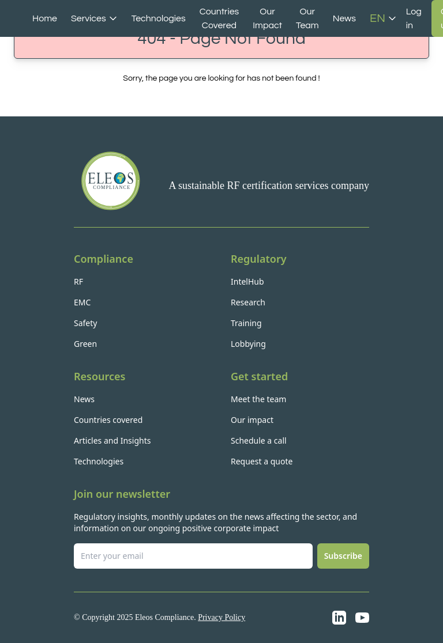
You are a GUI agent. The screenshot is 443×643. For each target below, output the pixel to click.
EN (383, 18)
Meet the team (258, 399)
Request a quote (261, 461)
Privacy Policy (221, 617)
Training (246, 322)
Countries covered (108, 419)
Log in (414, 18)
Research (248, 302)
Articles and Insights (112, 440)
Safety (85, 322)
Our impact (252, 419)
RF (78, 281)
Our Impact (267, 18)
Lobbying (248, 343)
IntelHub (247, 281)
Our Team (307, 18)
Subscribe (343, 555)
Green (85, 343)
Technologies (159, 18)
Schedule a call (259, 440)
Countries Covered (219, 18)
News (344, 18)
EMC (82, 302)
